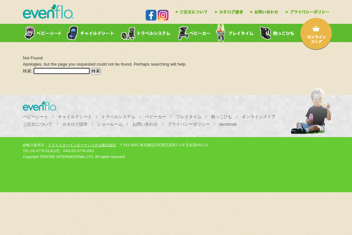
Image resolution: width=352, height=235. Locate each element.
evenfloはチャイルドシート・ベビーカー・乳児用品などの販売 (48, 11)
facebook (228, 124)
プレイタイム (188, 116)
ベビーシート (35, 116)
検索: (28, 71)
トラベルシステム (118, 116)
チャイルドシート (75, 116)
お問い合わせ (145, 124)
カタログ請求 (75, 124)
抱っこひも (221, 116)
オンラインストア (259, 116)
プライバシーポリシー (189, 124)
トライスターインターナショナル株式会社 (82, 145)
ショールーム (110, 124)
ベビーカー (155, 116)
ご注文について (37, 124)
